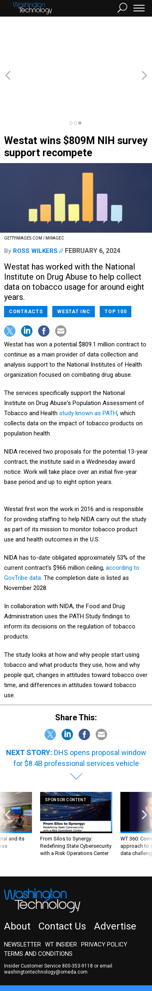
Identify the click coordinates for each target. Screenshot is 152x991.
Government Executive (34, 953)
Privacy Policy (104, 900)
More (83, 960)
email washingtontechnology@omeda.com (58, 925)
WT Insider (61, 900)
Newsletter (22, 900)
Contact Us (62, 882)
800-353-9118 (77, 922)
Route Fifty (25, 960)
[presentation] (7, 784)
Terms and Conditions (38, 910)
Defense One (131, 953)
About (17, 882)
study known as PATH (88, 369)
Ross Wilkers (35, 207)
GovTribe (58, 960)
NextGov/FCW (89, 953)
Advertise (115, 882)
